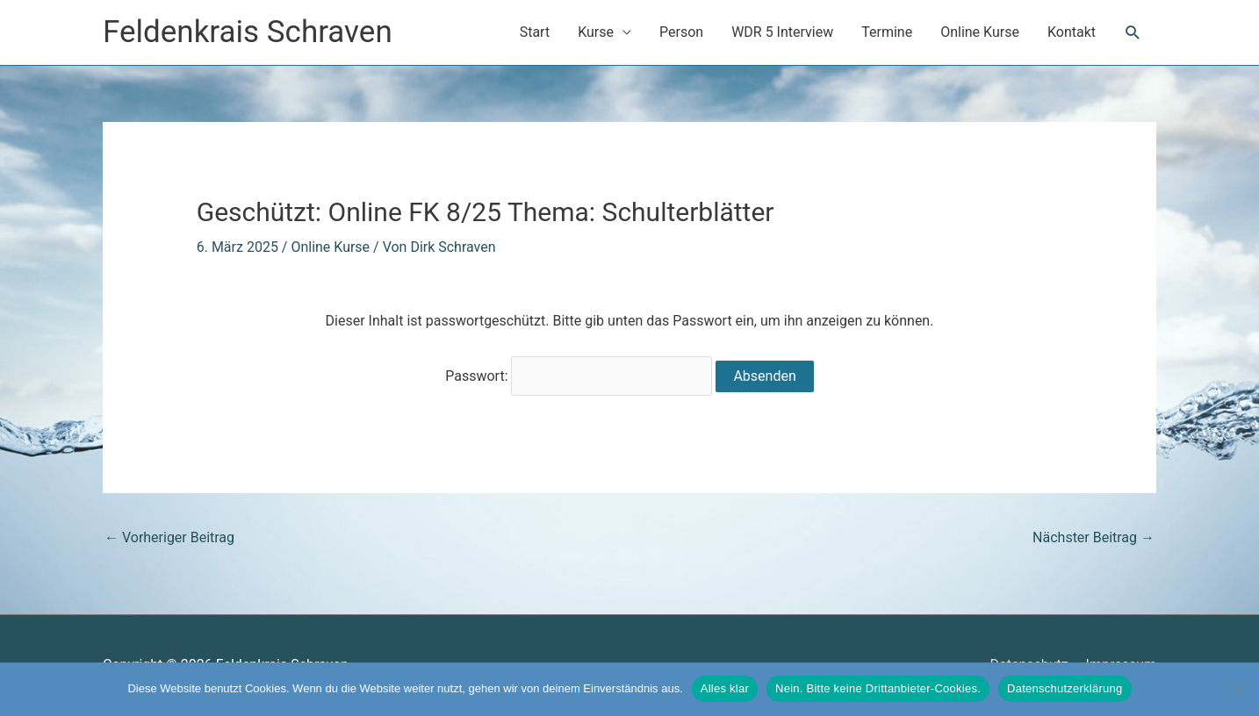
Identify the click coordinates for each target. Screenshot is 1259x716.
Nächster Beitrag (1093, 538)
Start (535, 32)
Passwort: (578, 377)
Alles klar (725, 688)
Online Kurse (979, 32)
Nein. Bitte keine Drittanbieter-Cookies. (878, 688)
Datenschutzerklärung (1064, 688)
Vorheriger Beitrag (169, 538)
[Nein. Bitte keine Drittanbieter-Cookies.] (1237, 689)
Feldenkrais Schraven (247, 32)
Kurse (596, 32)
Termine (886, 32)
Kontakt (1071, 32)
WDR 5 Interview (782, 32)
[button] (1133, 33)
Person (681, 32)
